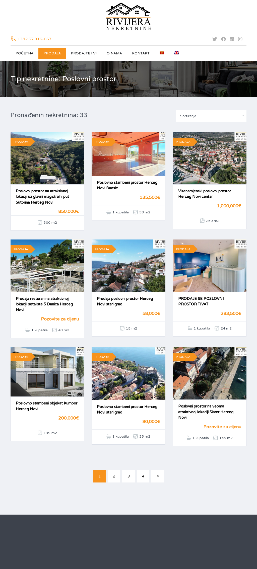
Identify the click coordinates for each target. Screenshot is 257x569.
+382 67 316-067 (34, 39)
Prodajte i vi (84, 53)
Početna (24, 53)
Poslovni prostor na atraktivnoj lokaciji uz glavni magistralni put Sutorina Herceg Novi (42, 197)
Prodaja (52, 53)
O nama (114, 53)
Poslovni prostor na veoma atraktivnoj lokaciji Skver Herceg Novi (205, 412)
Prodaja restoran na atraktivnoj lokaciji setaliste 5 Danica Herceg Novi (44, 304)
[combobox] (211, 116)
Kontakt (141, 53)
